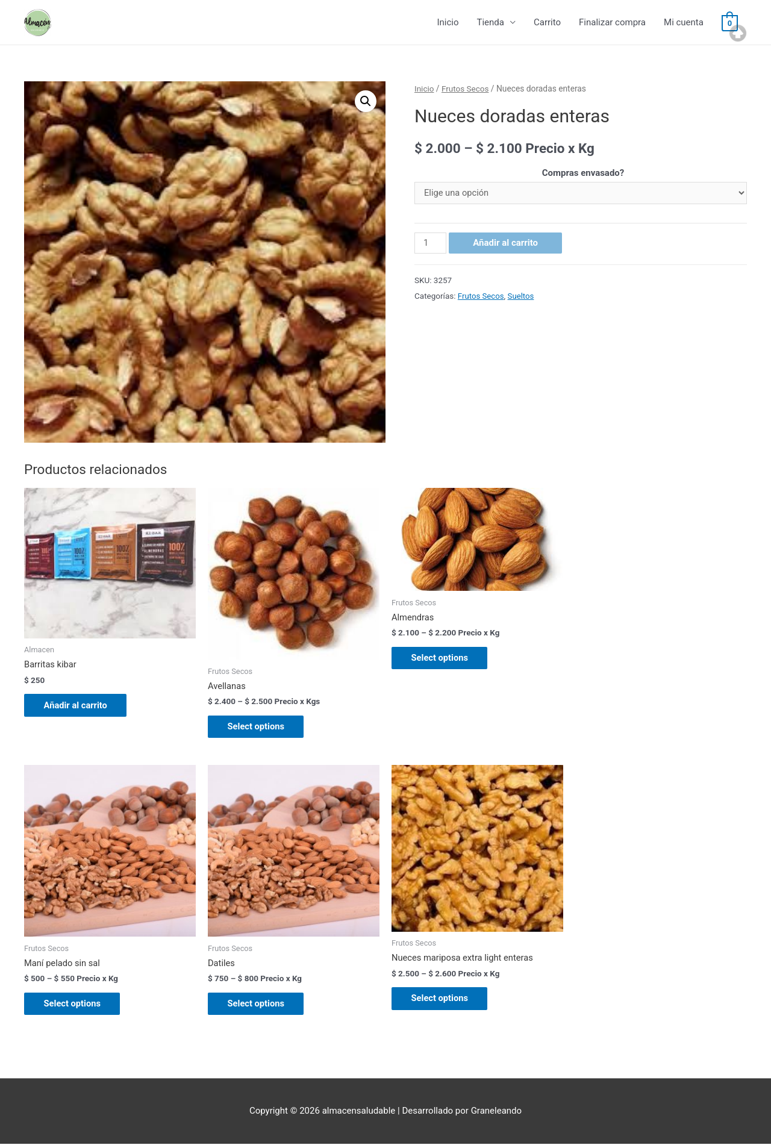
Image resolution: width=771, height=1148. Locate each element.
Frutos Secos (466, 89)
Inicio (447, 22)
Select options (261, 728)
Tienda (490, 22)
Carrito (547, 22)
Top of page (738, 33)
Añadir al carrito (505, 244)
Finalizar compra (612, 22)
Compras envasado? (583, 173)
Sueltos (521, 296)
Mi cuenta (684, 22)
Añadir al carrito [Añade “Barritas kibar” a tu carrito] (80, 706)
